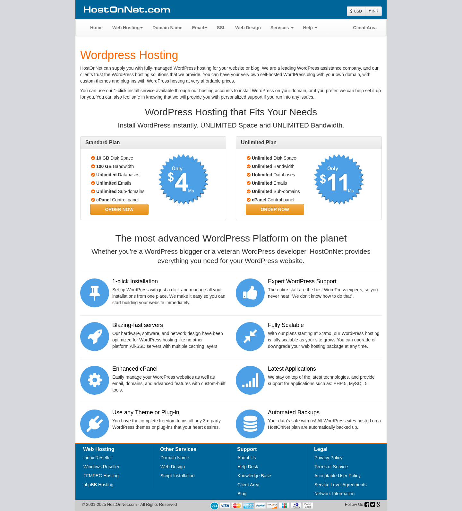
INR (373, 11)
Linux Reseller (97, 457)
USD (356, 11)
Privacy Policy (328, 457)
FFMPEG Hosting (101, 475)
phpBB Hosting (98, 484)
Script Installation (177, 475)
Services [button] (282, 27)
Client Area (365, 27)
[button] (119, 209)
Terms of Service (331, 466)
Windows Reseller (101, 466)
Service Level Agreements (340, 484)
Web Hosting (127, 27)
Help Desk (247, 466)
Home (96, 27)
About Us (246, 457)
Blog (241, 493)
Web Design (248, 27)
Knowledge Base (254, 475)
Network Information (334, 493)
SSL (221, 27)
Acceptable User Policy (337, 475)
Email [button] (199, 27)
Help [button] (310, 27)
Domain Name (167, 27)
